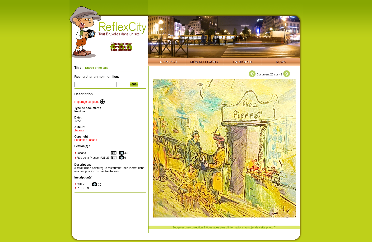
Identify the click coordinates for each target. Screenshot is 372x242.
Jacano (79, 130)
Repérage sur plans (89, 102)
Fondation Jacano (85, 140)
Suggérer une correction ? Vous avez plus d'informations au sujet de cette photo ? (223, 227)
